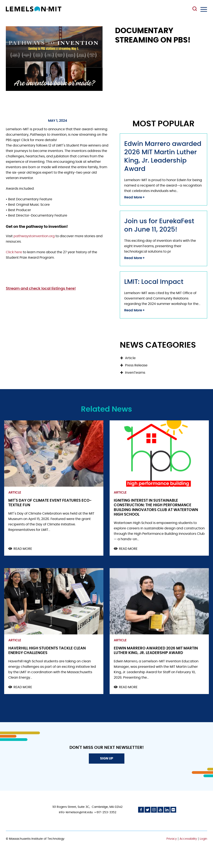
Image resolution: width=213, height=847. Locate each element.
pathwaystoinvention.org (35, 236)
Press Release (136, 365)
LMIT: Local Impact (153, 282)
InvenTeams (135, 372)
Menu (203, 9)
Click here (14, 252)
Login (203, 838)
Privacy (171, 838)
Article (130, 358)
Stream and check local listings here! (41, 289)
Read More (133, 197)
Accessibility (188, 838)
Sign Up (106, 758)
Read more (23, 549)
